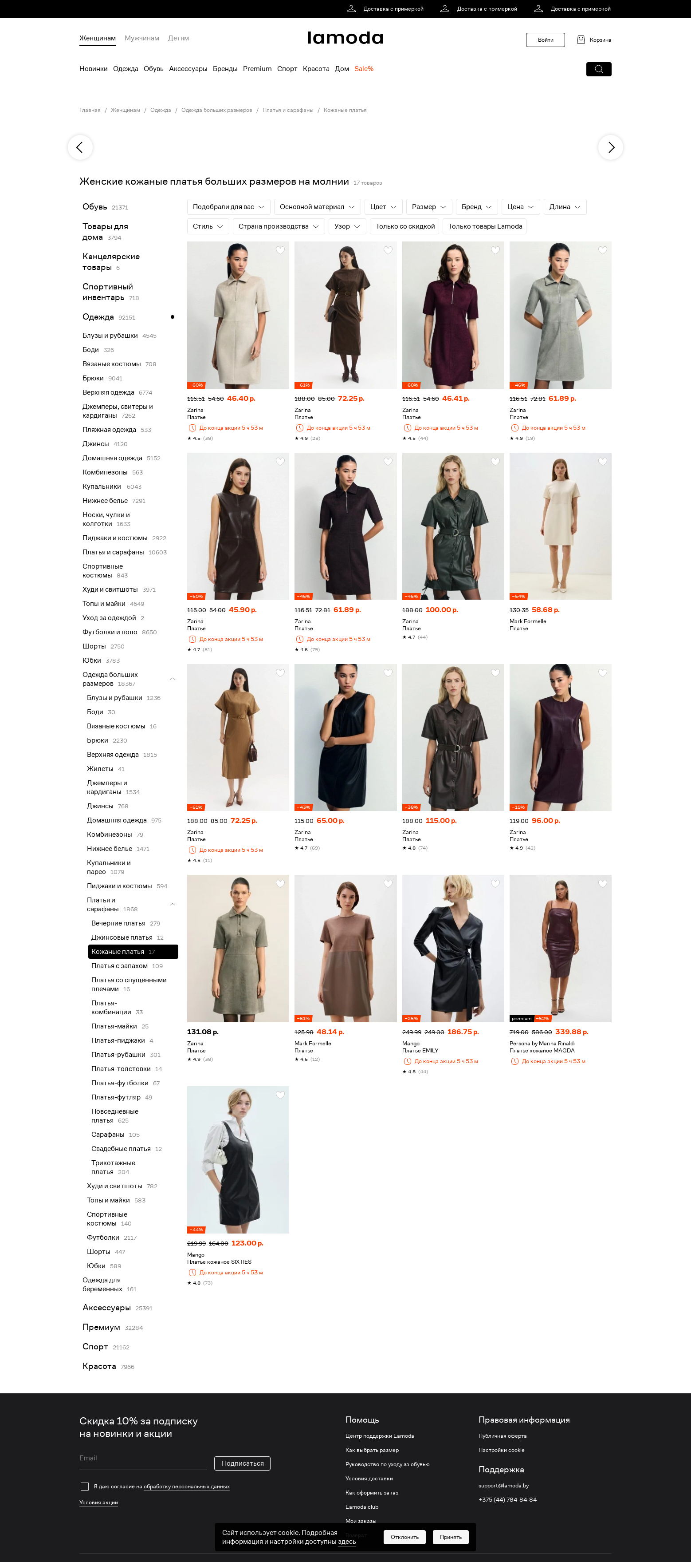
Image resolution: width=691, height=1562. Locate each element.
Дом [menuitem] (342, 68)
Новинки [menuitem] (93, 68)
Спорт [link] (95, 1346)
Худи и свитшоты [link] (110, 589)
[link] (386, 9)
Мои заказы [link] (361, 1521)
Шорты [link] (94, 646)
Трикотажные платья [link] (113, 1167)
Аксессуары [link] (106, 1307)
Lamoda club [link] (362, 1507)
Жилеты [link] (100, 768)
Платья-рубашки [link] (118, 1054)
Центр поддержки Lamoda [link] (380, 1435)
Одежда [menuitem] (125, 68)
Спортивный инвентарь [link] (107, 291)
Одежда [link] (160, 110)
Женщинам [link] (125, 110)
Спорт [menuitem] (287, 68)
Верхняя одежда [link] (108, 392)
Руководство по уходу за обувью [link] (388, 1464)
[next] (610, 147)
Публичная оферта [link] (503, 1435)
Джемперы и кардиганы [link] (107, 787)
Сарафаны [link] (108, 1134)
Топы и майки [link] (104, 603)
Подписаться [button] (243, 1463)
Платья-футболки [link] (120, 1083)
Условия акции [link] (98, 1502)
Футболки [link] (103, 1237)
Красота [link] (99, 1366)
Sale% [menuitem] (363, 68)
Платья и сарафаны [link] (288, 110)
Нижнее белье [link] (105, 500)
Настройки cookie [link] (502, 1450)
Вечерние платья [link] (118, 923)
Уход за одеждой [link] (109, 617)
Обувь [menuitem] (154, 68)
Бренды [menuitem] (225, 68)
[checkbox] (175, 1486)
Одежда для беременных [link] (102, 1284)
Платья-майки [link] (114, 1026)
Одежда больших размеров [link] (216, 110)
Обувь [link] (94, 207)
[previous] (80, 147)
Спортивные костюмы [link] (102, 571)
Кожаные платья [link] (345, 110)
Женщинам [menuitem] (97, 38)
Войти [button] (546, 39)
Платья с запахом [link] (119, 965)
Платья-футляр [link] (116, 1097)
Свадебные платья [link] (121, 1148)
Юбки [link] (91, 660)
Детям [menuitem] (178, 38)
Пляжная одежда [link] (109, 429)
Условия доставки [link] (369, 1478)
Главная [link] (90, 110)
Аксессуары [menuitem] (188, 68)
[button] (599, 69)
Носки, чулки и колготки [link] (106, 519)
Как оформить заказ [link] (372, 1492)
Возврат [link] (356, 1535)
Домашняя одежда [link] (112, 458)
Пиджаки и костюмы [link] (115, 538)
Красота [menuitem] (316, 68)
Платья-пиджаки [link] (118, 1040)
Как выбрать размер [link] (372, 1450)
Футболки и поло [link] (109, 632)
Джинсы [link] (95, 443)
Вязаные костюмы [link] (111, 364)
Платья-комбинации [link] (111, 1007)
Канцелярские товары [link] (111, 261)
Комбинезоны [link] (105, 472)
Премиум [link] (101, 1327)
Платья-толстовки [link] (121, 1068)
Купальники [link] (102, 486)
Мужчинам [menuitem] (142, 38)
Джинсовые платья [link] (122, 937)
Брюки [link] (93, 378)
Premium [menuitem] (257, 68)
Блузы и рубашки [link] (110, 335)
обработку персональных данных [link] (187, 1486)
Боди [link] (90, 349)
